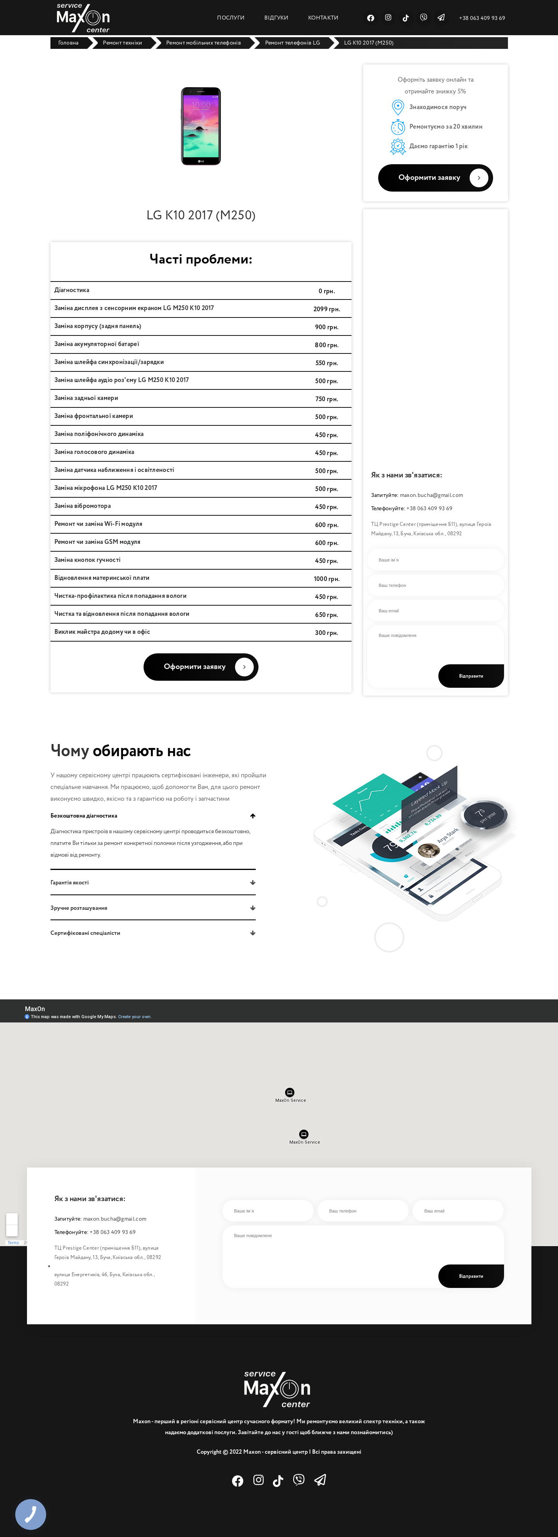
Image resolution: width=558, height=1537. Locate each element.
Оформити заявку (443, 178)
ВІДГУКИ (276, 18)
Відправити (471, 676)
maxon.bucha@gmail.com (431, 495)
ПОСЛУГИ (230, 18)
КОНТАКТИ (323, 18)
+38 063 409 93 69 (482, 18)
